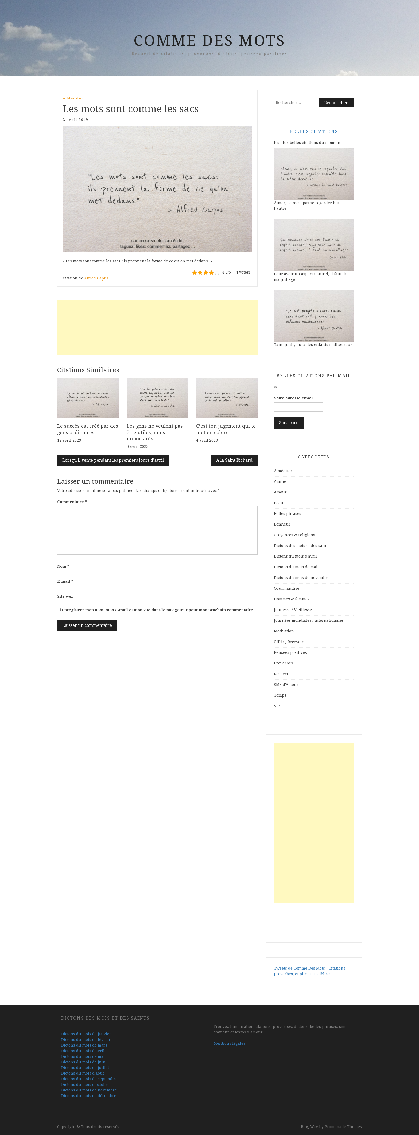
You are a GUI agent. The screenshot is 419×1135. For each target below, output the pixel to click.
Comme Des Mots (210, 40)
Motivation (284, 631)
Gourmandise (286, 588)
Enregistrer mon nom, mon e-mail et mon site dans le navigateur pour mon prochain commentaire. (158, 610)
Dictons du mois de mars (84, 1045)
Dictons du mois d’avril (82, 1051)
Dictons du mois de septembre (89, 1079)
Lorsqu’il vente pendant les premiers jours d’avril (113, 460)
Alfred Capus (96, 278)
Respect (281, 674)
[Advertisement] (157, 327)
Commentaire (72, 502)
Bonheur (282, 524)
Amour (280, 492)
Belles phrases (287, 513)
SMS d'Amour (286, 684)
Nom (63, 566)
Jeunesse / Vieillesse (293, 610)
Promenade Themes (343, 1127)
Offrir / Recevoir (289, 642)
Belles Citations (314, 131)
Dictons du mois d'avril (295, 556)
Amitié (280, 481)
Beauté (280, 503)
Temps (280, 695)
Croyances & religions (294, 535)
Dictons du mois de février (86, 1039)
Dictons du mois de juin (83, 1062)
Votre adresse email (293, 398)
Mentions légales (229, 1043)
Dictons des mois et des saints (301, 545)
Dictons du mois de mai (295, 567)
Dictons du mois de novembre (301, 578)
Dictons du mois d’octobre (85, 1084)
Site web (65, 596)
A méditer (73, 98)
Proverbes (283, 663)
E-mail (65, 581)
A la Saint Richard (234, 460)
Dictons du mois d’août (82, 1073)
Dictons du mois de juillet (85, 1068)
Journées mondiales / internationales (309, 620)
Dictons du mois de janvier (86, 1034)
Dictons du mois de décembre (88, 1096)
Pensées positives (290, 652)
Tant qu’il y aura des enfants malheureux (313, 345)
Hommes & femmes (291, 599)
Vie (277, 706)
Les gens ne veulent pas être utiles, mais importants (155, 432)
